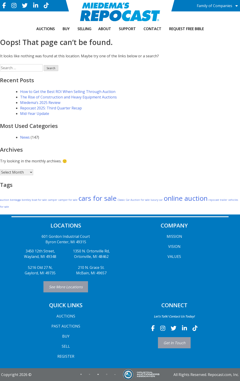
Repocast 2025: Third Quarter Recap (51, 108)
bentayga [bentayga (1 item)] (15, 199)
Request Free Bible (186, 28)
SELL (66, 346)
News (25, 137)
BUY (66, 28)
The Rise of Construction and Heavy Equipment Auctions (68, 97)
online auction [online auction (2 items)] (186, 198)
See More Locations (66, 286)
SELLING (84, 28)
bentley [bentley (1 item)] (26, 199)
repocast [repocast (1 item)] (213, 199)
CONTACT (152, 28)
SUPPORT (127, 28)
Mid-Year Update (34, 113)
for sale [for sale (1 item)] (145, 199)
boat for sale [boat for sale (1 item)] (39, 199)
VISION (174, 246)
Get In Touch (174, 342)
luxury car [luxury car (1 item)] (157, 199)
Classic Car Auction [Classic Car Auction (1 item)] (128, 199)
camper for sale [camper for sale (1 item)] (67, 199)
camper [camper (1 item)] (52, 199)
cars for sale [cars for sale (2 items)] (97, 198)
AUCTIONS (45, 28)
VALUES (174, 256)
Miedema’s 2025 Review (40, 102)
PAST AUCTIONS (65, 326)
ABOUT (104, 28)
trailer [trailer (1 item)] (223, 199)
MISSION (174, 236)
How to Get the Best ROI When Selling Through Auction (67, 91)
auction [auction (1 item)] (4, 199)
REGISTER (65, 356)
